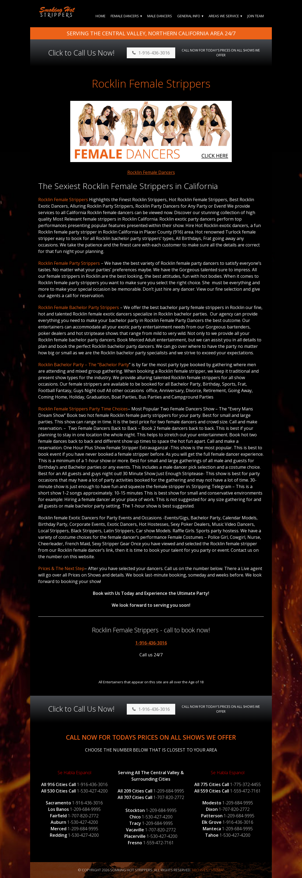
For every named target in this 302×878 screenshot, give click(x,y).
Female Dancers (125, 15)
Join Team (255, 15)
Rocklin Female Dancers (151, 172)
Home (101, 15)
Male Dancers (159, 15)
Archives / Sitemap (208, 869)
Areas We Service (224, 15)
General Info (188, 15)
